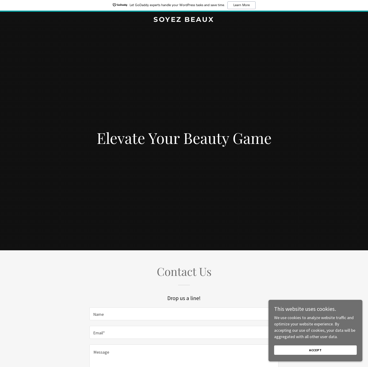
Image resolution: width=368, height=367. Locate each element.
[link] (184, 20)
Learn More (241, 5)
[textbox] (183, 313)
